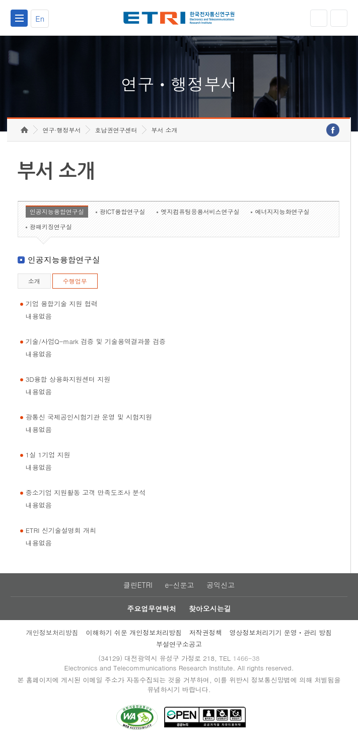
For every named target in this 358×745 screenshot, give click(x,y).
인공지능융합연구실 (57, 211)
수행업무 (75, 281)
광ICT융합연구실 (123, 211)
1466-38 (246, 658)
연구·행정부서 (61, 129)
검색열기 (338, 18)
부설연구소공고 (179, 644)
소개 (34, 281)
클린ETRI (138, 585)
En (39, 18)
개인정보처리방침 (52, 632)
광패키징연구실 (51, 226)
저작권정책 (205, 632)
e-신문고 (179, 585)
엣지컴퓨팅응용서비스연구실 (200, 211)
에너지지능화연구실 (282, 211)
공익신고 (220, 585)
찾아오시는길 (210, 608)
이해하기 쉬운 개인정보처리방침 (134, 632)
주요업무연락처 (151, 608)
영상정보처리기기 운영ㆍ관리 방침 (281, 632)
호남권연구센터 (116, 129)
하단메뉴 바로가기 (0, 0)
